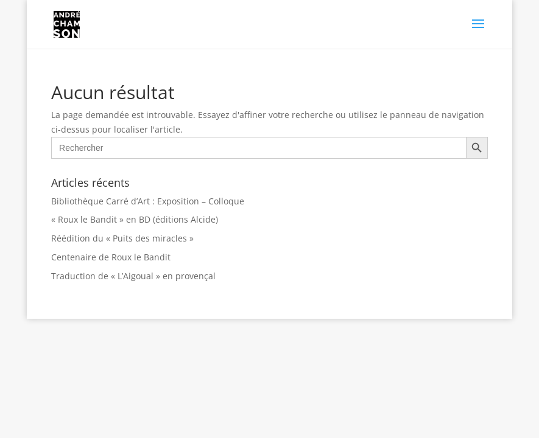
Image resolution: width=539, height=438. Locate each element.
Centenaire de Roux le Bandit (111, 257)
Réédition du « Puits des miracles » (122, 238)
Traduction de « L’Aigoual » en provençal (133, 276)
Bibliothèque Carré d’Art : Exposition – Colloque (147, 201)
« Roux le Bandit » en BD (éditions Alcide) (134, 219)
